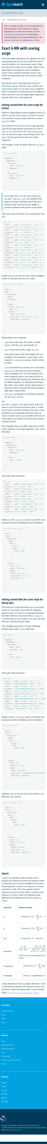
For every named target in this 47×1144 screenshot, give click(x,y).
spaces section (17, 397)
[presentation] (25, 957)
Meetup (4, 1100)
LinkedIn (4, 1092)
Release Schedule (7, 1047)
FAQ (2, 1055)
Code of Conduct (7, 1013)
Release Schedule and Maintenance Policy (21, 40)
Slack (3, 1025)
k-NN (3, 20)
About (3, 1043)
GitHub (36, 995)
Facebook (4, 1104)
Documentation (12, 13)
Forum (3, 1017)
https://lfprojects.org (15, 1132)
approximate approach (11, 89)
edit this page (27, 995)
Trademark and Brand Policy (11, 1062)
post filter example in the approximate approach (22, 405)
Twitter (3, 1089)
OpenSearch (12, 5)
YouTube (4, 1096)
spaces (4, 137)
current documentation (14, 34)
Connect (4, 1085)
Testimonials (5, 1058)
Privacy (3, 1066)
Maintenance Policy (8, 1051)
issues (19, 995)
